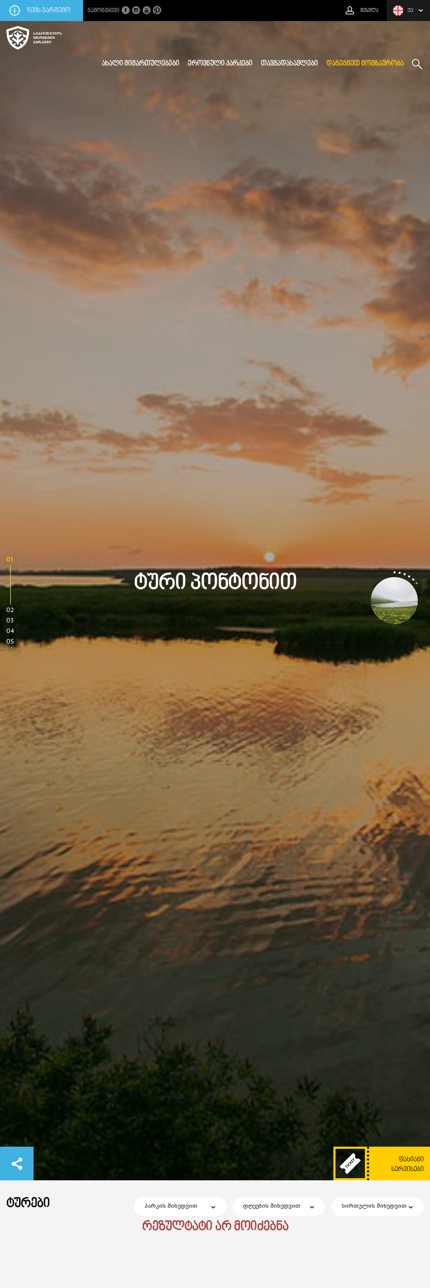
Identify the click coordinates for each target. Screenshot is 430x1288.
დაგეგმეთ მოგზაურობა (365, 64)
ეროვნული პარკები (220, 64)
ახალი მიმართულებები (140, 64)
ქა (403, 10)
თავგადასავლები (289, 64)
